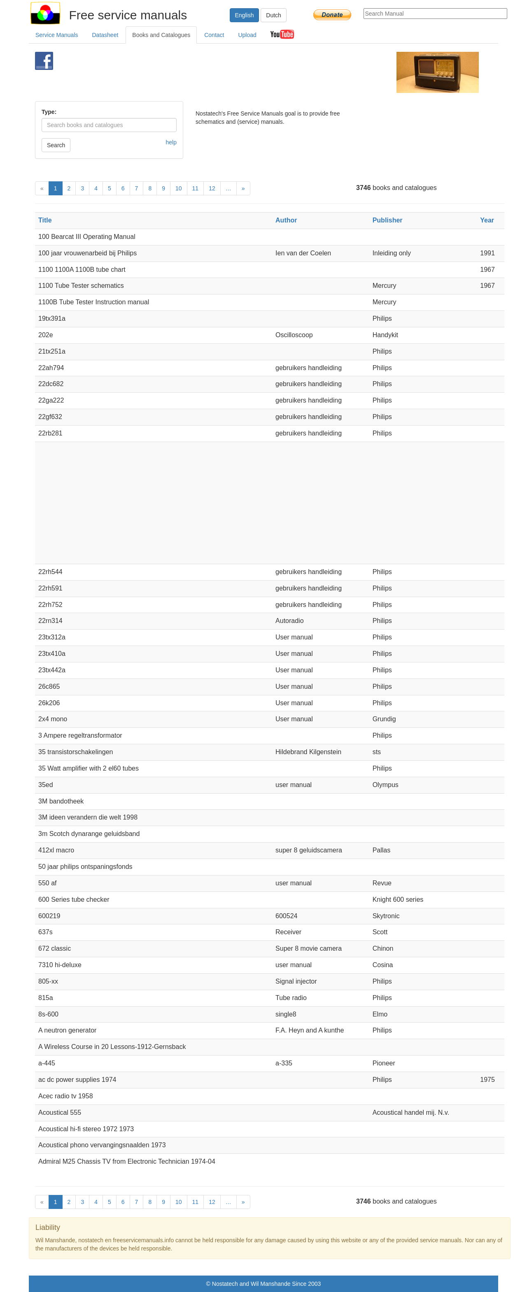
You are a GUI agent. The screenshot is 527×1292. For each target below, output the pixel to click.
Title (45, 220)
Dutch (273, 15)
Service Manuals (56, 35)
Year (487, 220)
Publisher (388, 220)
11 (195, 188)
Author (286, 220)
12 (212, 188)
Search (56, 145)
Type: (49, 112)
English (244, 15)
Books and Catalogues (161, 35)
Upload (247, 35)
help (171, 142)
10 (178, 188)
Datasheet (105, 35)
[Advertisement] (249, 72)
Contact (214, 35)
